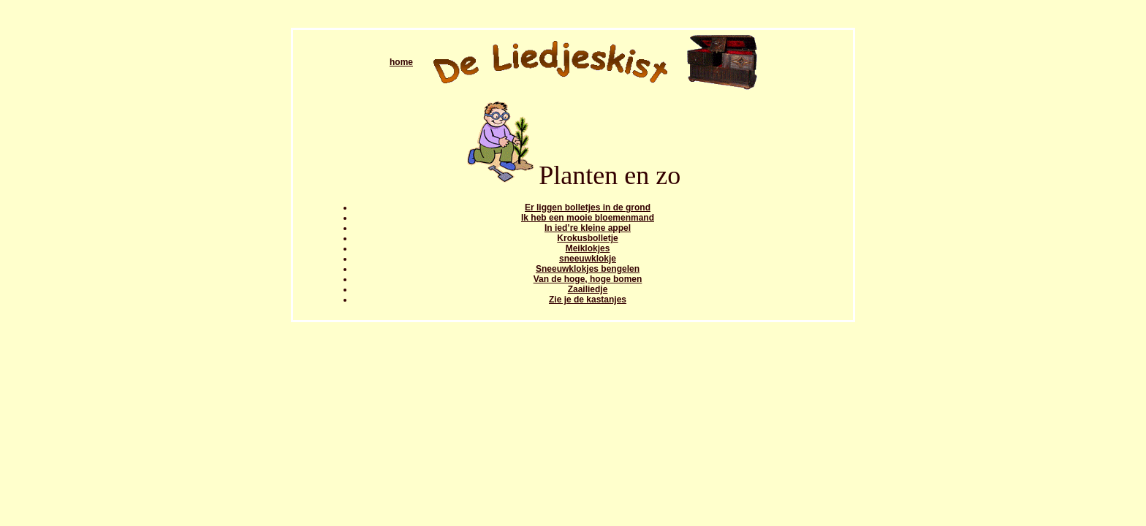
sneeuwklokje (587, 259)
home (401, 62)
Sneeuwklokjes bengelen (588, 269)
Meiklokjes (588, 248)
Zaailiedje (588, 289)
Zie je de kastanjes (587, 299)
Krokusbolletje (587, 238)
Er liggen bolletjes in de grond (587, 207)
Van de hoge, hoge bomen (588, 279)
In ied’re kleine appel (587, 228)
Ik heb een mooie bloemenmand (587, 218)
